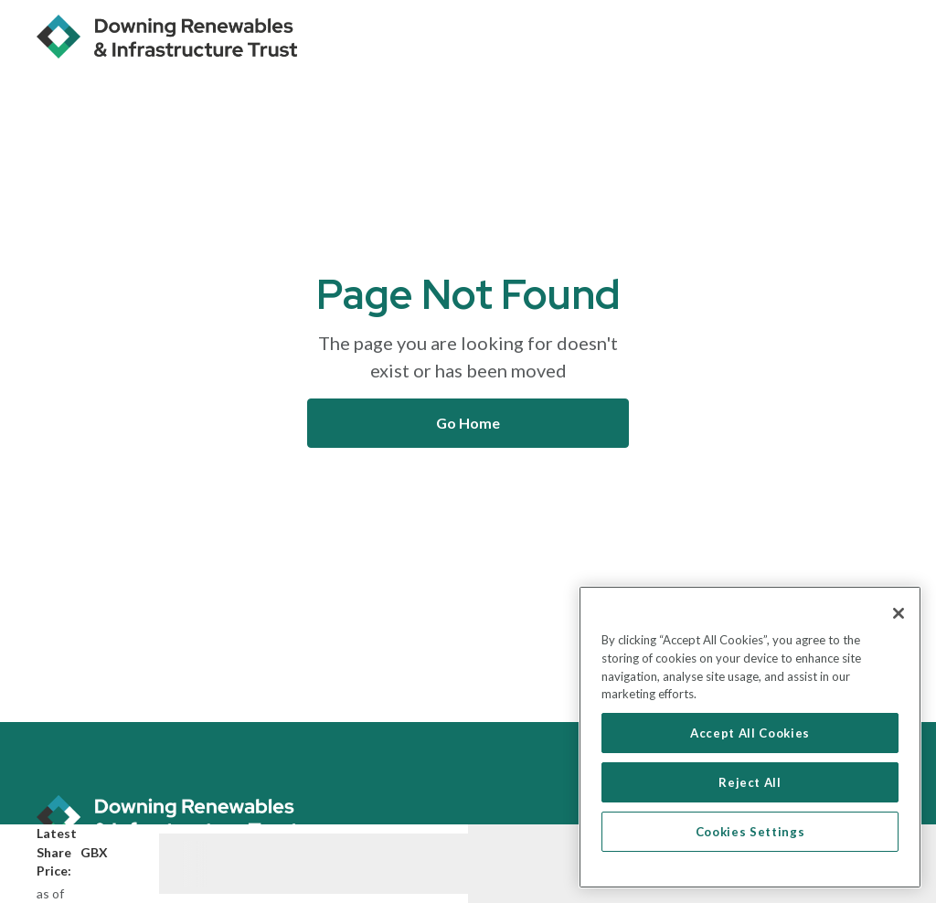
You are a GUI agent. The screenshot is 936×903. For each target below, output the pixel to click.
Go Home (468, 422)
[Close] (898, 613)
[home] (167, 36)
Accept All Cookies (750, 733)
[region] (750, 737)
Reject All (750, 782)
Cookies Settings (750, 831)
